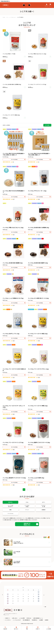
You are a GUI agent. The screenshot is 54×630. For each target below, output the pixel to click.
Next (43, 594)
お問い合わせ (14, 618)
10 (13, 377)
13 (13, 305)
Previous (2, 594)
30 (13, 449)
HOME (4, 17)
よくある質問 (22, 618)
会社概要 (41, 620)
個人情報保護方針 (26, 620)
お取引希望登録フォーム (38, 618)
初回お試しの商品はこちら (27, 524)
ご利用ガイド (7, 618)
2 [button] (27, 489)
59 (39, 340)
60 (13, 485)
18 (13, 340)
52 (13, 234)
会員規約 (46, 620)
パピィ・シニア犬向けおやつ (11, 17)
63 (13, 414)
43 (39, 414)
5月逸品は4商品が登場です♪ (5, 1)
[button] (30, 489)
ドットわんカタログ (17, 620)
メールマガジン (8, 620)
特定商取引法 (34, 620)
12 (39, 234)
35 (39, 377)
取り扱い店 (29, 618)
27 (13, 199)
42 (39, 199)
